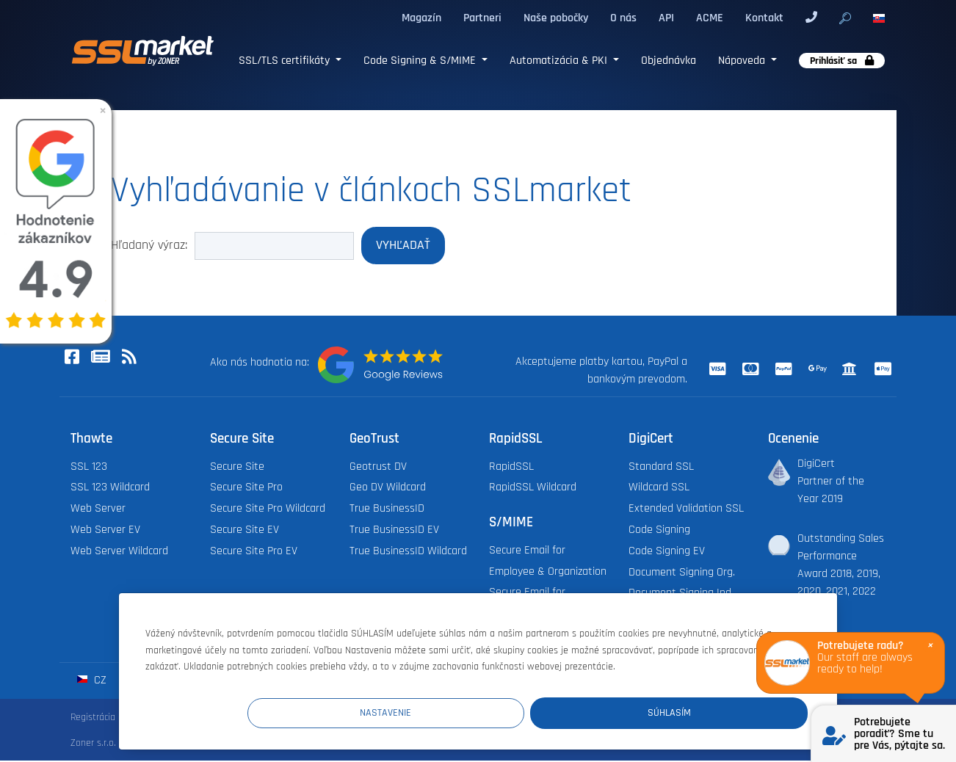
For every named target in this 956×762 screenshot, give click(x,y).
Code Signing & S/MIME (421, 60)
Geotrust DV (378, 468)
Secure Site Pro (246, 488)
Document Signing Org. (682, 573)
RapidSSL (511, 468)
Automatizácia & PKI (560, 60)
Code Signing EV (667, 552)
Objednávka (668, 60)
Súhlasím (720, 711)
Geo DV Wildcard (388, 488)
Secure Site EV (244, 531)
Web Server (98, 510)
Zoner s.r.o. (93, 744)
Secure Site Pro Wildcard (267, 510)
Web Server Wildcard (119, 552)
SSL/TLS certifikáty (286, 60)
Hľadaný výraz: (149, 246)
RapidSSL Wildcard (532, 488)
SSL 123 (88, 468)
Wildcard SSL (659, 488)
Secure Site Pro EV (253, 552)
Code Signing (659, 531)
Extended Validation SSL (686, 510)
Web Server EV (105, 531)
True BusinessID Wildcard (408, 552)
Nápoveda (743, 60)
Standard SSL (661, 468)
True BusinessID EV (394, 531)
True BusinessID (387, 510)
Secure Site (237, 468)
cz (91, 681)
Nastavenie (537, 711)
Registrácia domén (108, 718)
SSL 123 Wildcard (110, 488)
